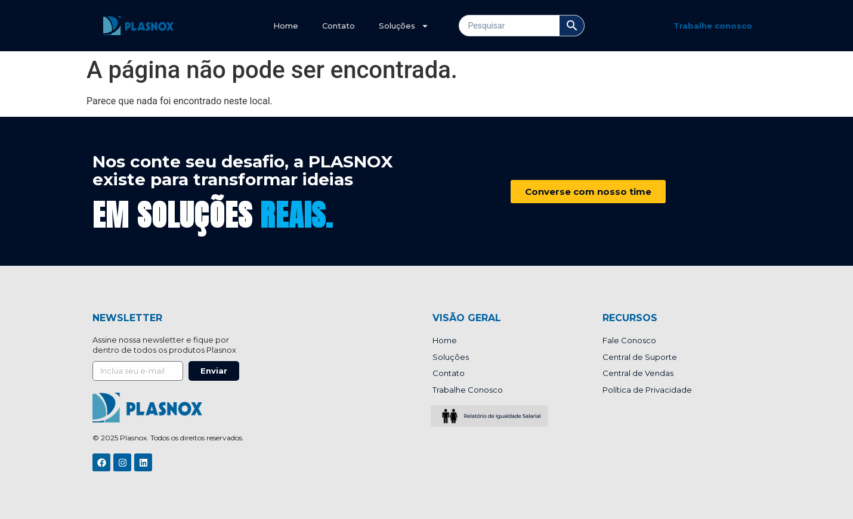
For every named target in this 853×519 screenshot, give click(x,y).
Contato (338, 25)
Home (285, 25)
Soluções (404, 26)
